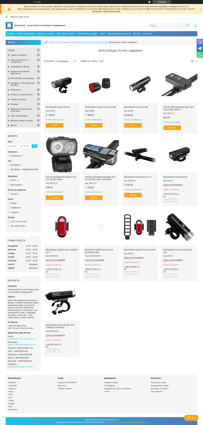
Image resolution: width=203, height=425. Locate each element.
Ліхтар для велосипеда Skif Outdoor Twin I (61, 178)
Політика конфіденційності (136, 422)
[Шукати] (188, 25)
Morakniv (12, 382)
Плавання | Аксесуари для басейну (23, 84)
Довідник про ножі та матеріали (117, 389)
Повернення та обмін (87, 34)
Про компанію (157, 391)
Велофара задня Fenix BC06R (100, 107)
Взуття (14, 125)
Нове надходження (26, 34)
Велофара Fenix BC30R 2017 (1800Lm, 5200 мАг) (60, 326)
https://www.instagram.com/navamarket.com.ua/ (22, 367)
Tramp (11, 400)
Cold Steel (12, 386)
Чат (191, 417)
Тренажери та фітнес (20, 67)
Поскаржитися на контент (115, 422)
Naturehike (12, 410)
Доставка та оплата (66, 34)
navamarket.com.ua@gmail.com (22, 339)
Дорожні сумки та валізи (22, 120)
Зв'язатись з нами (158, 382)
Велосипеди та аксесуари (69, 42)
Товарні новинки (65, 389)
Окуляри (14, 104)
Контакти (147, 34)
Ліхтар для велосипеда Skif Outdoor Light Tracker (100, 178)
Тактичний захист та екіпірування (20, 61)
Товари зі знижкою (45, 34)
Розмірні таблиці (111, 382)
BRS (10, 406)
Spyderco (12, 389)
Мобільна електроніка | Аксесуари (21, 110)
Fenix (10, 394)
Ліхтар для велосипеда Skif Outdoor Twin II (178, 108)
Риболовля (16, 90)
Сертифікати (109, 386)
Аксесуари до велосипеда (95, 42)
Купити (54, 125)
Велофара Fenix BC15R (175, 177)
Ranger (11, 403)
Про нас (136, 34)
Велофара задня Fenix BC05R (139, 250)
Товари (52, 42)
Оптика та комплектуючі (22, 94)
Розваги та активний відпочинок (20, 72)
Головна (11, 34)
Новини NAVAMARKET (67, 382)
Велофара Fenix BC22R (58, 107)
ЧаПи (102, 34)
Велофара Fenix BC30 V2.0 (137, 177)
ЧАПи (106, 391)
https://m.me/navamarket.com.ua (22, 344)
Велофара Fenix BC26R (136, 107)
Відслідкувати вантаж (117, 34)
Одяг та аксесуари (19, 116)
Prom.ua (115, 420)
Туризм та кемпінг (19, 55)
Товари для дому (18, 99)
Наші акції (62, 386)
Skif (10, 398)
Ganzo (11, 391)
